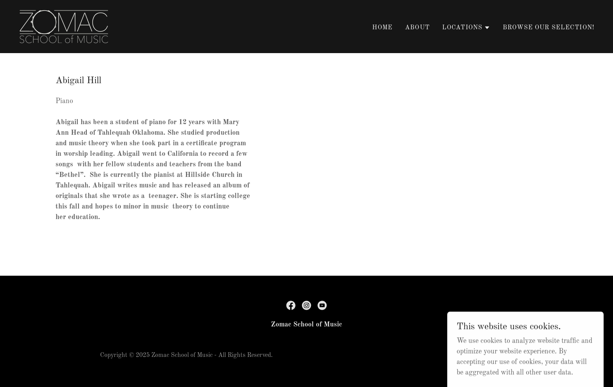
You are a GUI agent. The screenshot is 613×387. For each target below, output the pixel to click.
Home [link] (382, 28)
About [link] (417, 28)
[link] (64, 26)
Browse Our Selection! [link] (548, 28)
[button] (466, 27)
